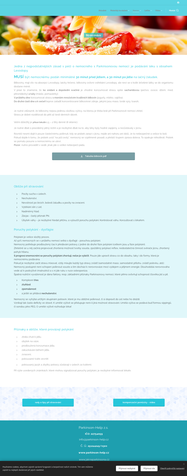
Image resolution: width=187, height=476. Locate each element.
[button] (174, 10)
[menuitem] (99, 10)
